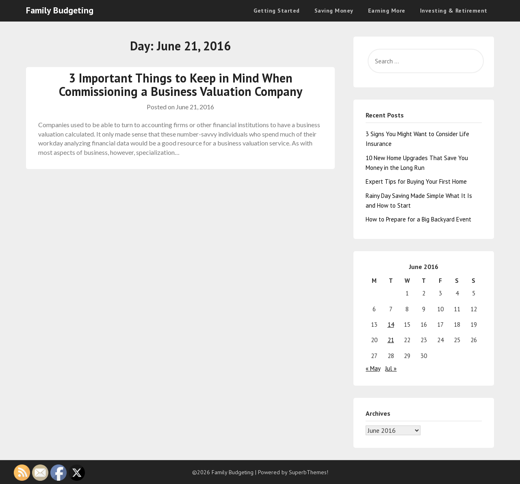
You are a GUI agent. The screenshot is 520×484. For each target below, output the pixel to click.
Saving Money (333, 10)
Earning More (386, 10)
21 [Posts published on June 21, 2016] (391, 340)
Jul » (390, 368)
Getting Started (277, 10)
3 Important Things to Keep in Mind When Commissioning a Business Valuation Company (180, 84)
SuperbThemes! (308, 472)
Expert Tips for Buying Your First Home (416, 181)
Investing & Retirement (454, 10)
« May (373, 368)
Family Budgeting (59, 10)
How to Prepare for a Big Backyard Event (418, 219)
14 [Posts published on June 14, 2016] (391, 324)
